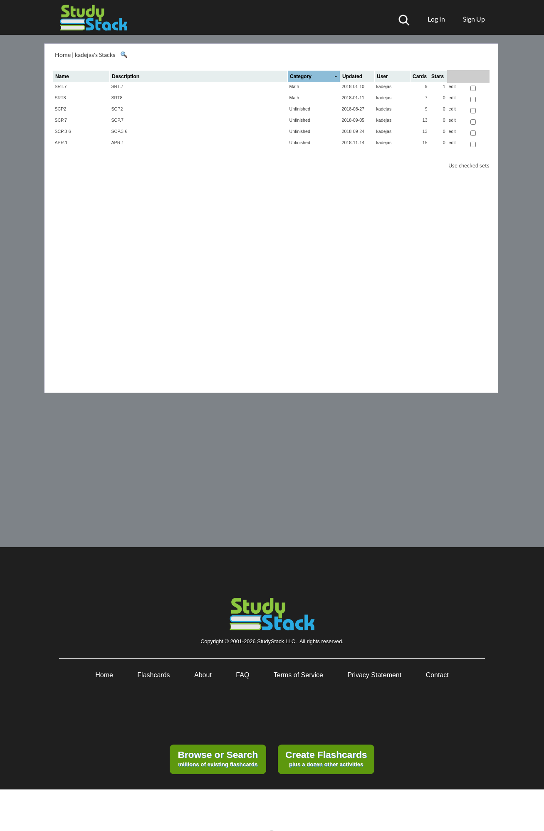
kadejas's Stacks (95, 54)
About (203, 675)
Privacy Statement (374, 675)
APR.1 (61, 142)
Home (63, 54)
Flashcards (153, 675)
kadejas (384, 86)
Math (294, 86)
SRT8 (60, 97)
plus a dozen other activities (326, 758)
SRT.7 (61, 86)
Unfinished (299, 108)
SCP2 (61, 108)
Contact (437, 675)
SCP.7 (61, 120)
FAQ (242, 675)
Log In (436, 19)
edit (452, 86)
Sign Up (474, 19)
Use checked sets (469, 165)
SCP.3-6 (63, 131)
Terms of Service (298, 675)
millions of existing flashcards (218, 758)
